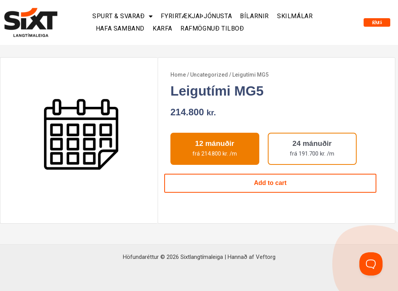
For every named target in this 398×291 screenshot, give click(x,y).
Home (178, 75)
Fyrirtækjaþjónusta (196, 16)
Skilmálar (295, 16)
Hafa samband (120, 28)
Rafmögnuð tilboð (212, 28)
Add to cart (270, 183)
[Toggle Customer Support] (371, 264)
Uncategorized (209, 75)
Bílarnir (254, 16)
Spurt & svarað (122, 16)
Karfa (162, 28)
